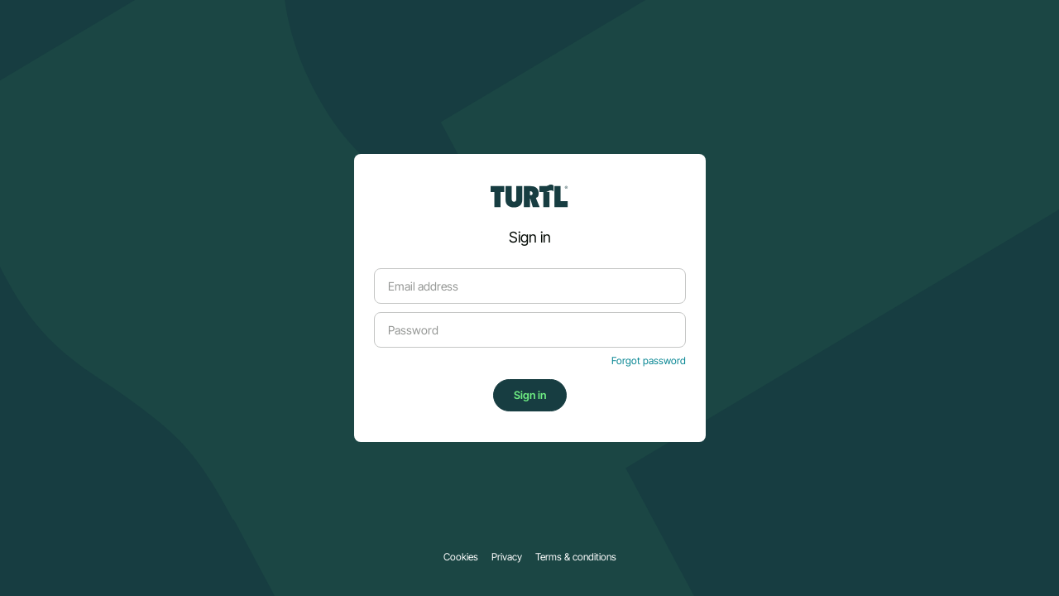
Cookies (460, 557)
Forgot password (648, 361)
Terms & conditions (575, 557)
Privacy (506, 557)
